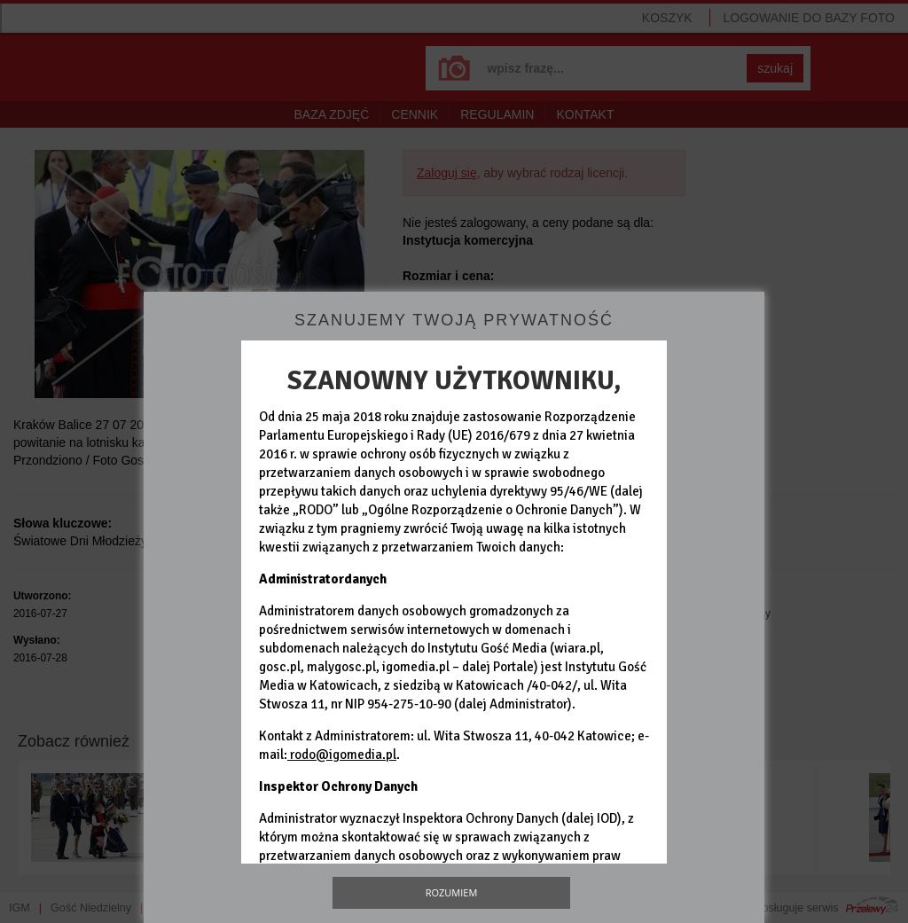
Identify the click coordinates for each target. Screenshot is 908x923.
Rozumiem (452, 892)
